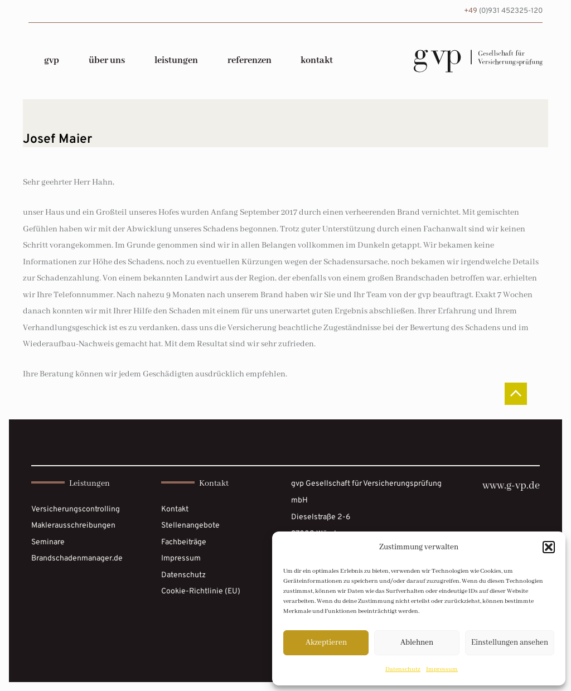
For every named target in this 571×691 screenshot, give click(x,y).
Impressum (442, 669)
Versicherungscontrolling (75, 509)
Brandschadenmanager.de (77, 558)
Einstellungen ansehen (509, 642)
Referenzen (250, 60)
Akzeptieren (326, 642)
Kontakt (317, 60)
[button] (548, 547)
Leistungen (176, 60)
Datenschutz (402, 669)
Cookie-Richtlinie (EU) (200, 591)
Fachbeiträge (183, 542)
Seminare (48, 542)
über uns (107, 60)
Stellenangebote (190, 525)
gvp (51, 60)
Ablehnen (416, 642)
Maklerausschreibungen (73, 525)
